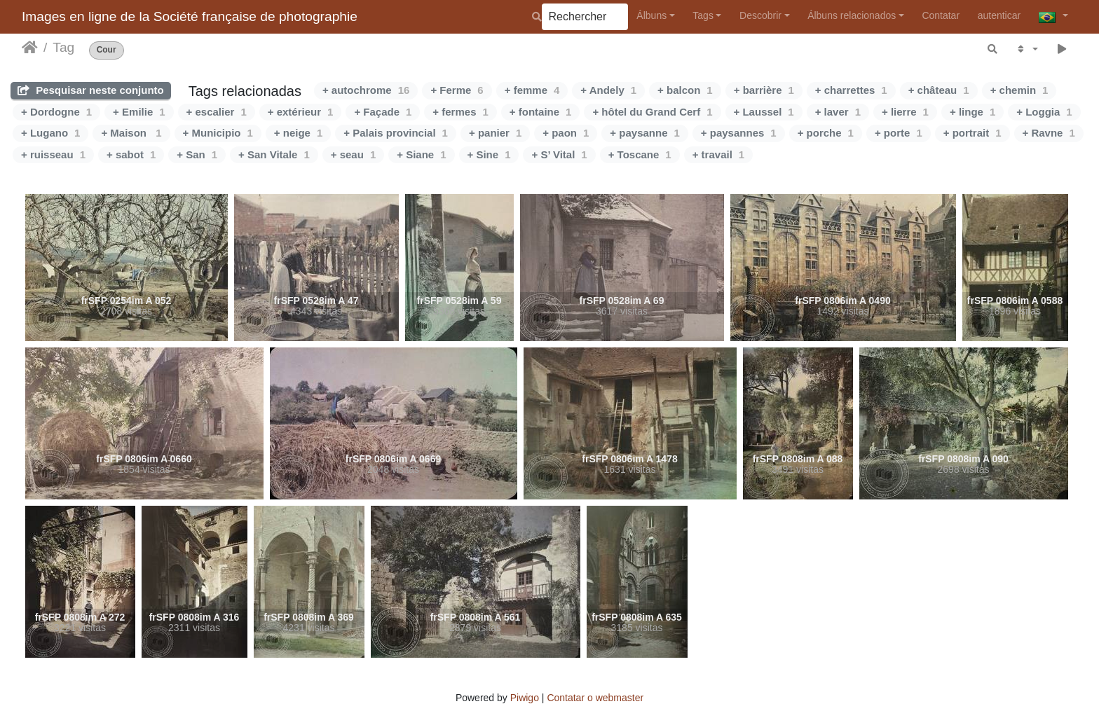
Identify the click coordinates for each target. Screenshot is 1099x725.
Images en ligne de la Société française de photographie (189, 16)
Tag (63, 47)
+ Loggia (1044, 112)
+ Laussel (764, 112)
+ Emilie (139, 112)
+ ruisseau (53, 154)
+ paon (565, 133)
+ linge (972, 112)
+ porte (898, 133)
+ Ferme (456, 90)
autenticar (999, 15)
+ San (197, 154)
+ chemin (1019, 90)
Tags (703, 15)
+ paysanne (644, 133)
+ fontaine (541, 112)
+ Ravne (1049, 133)
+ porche (826, 133)
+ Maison (131, 133)
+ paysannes (739, 133)
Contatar (941, 15)
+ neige (298, 133)
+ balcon (685, 90)
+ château (938, 90)
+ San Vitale (274, 154)
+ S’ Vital (559, 154)
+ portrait (972, 133)
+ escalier (216, 112)
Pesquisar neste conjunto (91, 90)
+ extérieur (301, 112)
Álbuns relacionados (851, 15)
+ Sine (489, 154)
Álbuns (651, 15)
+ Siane (421, 154)
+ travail (718, 154)
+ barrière (764, 90)
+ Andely (608, 90)
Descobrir (760, 15)
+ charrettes (851, 90)
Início (30, 47)
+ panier (495, 133)
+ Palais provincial (395, 133)
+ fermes (460, 112)
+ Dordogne (56, 112)
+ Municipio (218, 133)
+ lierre (905, 112)
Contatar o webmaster (595, 697)
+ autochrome (365, 90)
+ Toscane (639, 154)
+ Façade (382, 112)
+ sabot (131, 154)
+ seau (353, 154)
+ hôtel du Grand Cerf (652, 112)
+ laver (838, 112)
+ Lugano (50, 133)
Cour (106, 50)
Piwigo (524, 697)
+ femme (532, 90)
